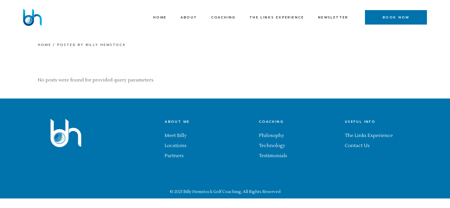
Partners (174, 156)
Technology (272, 145)
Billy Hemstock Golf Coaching (212, 191)
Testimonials (273, 156)
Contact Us (357, 145)
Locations (176, 145)
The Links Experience (369, 135)
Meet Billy (176, 135)
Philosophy (271, 135)
